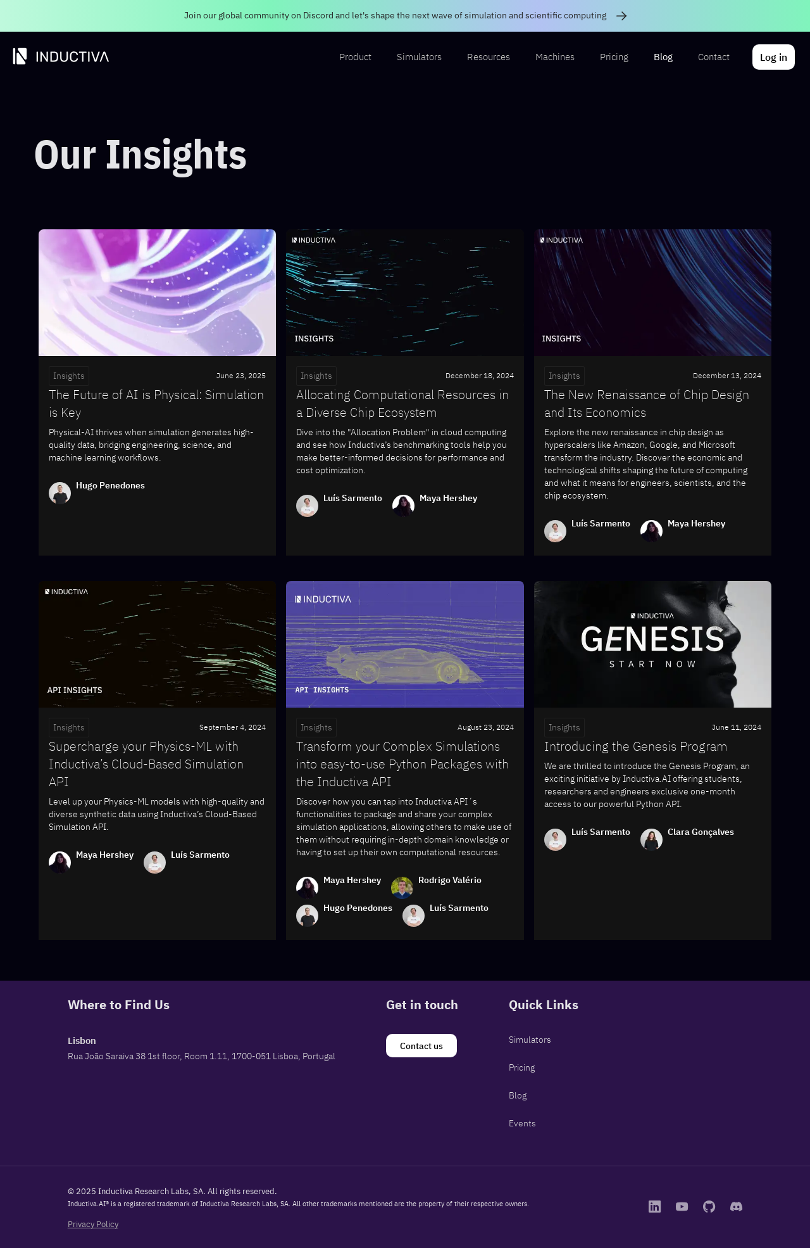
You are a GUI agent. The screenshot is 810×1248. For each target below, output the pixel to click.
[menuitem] (355, 57)
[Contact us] (421, 1046)
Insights (69, 375)
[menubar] (565, 57)
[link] (405, 16)
